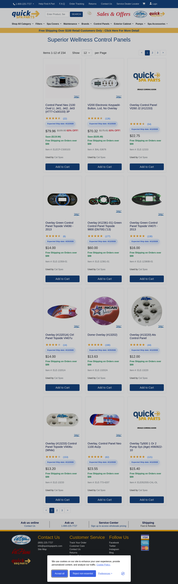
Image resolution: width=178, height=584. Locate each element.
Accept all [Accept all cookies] (59, 573)
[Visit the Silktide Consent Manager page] (123, 573)
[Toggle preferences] (105, 573)
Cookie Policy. (104, 565)
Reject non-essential (83, 573)
